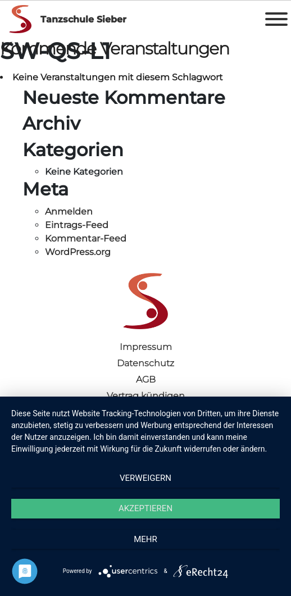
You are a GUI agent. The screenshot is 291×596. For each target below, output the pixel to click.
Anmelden (69, 211)
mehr (145, 539)
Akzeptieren (145, 508)
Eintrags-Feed (76, 225)
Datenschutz (145, 363)
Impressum (146, 347)
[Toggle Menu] (276, 19)
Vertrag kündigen (146, 395)
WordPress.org (78, 252)
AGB (146, 379)
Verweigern (145, 478)
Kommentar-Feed (85, 238)
